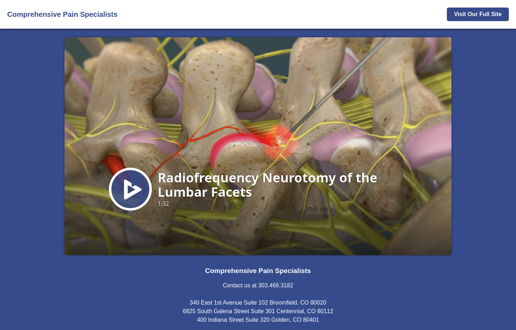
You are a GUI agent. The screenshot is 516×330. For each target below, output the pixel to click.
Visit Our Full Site (478, 14)
